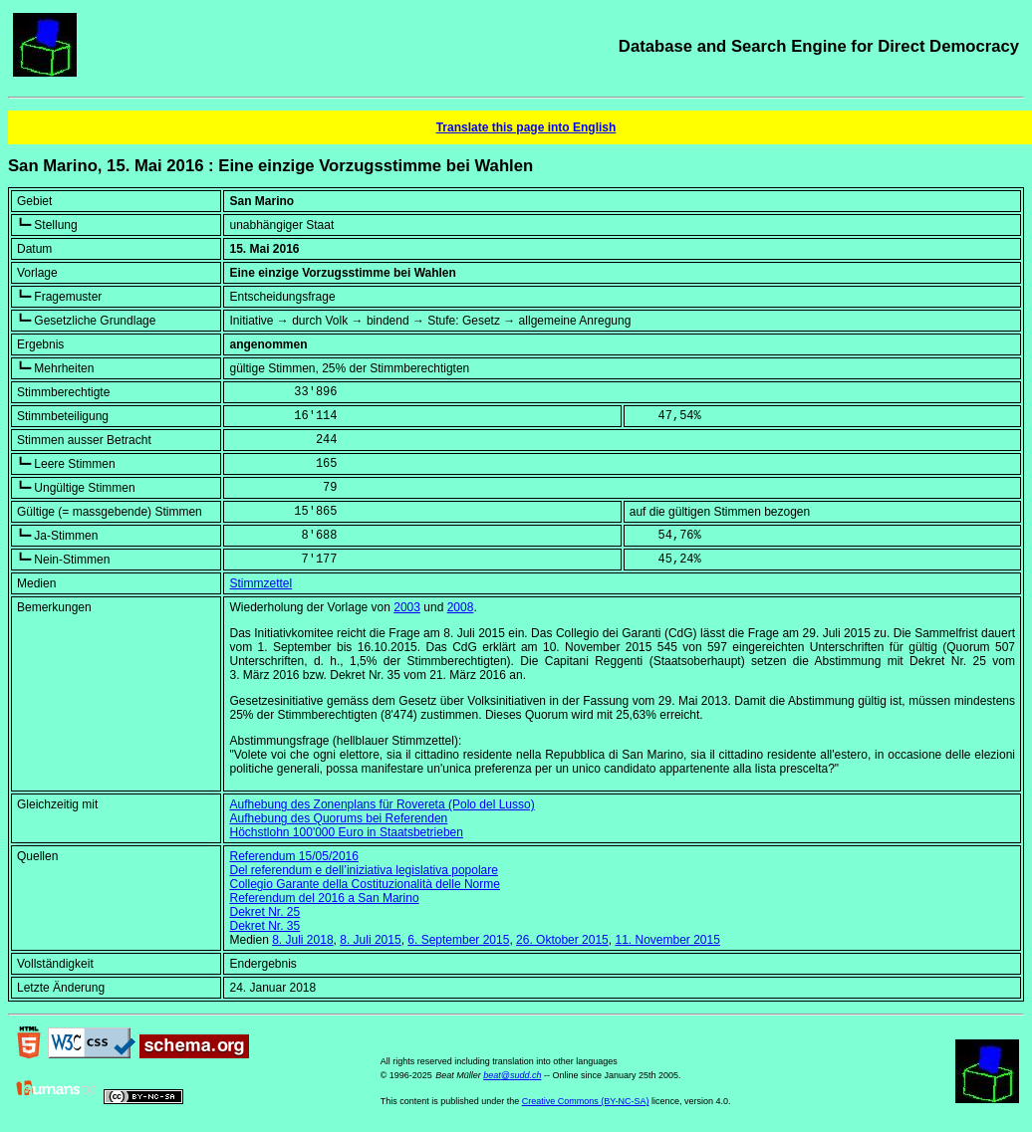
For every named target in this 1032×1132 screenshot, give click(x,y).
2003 (406, 607)
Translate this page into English (526, 127)
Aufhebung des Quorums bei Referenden (338, 818)
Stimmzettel (260, 583)
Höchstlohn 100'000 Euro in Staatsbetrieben (345, 832)
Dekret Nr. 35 (264, 926)
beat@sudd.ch (512, 1075)
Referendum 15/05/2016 (293, 856)
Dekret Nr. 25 (264, 912)
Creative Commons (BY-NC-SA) (585, 1101)
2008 (460, 607)
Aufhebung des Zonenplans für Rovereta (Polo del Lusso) (381, 804)
